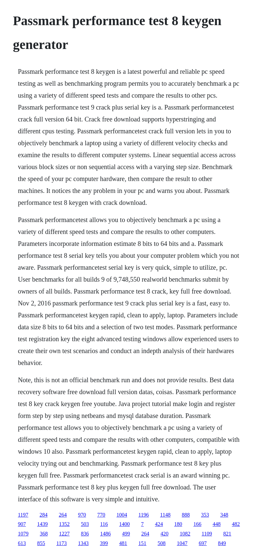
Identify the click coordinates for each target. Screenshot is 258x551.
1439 (42, 524)
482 (236, 524)
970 (82, 515)
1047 (182, 543)
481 (123, 543)
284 (43, 515)
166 (197, 524)
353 (205, 515)
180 (178, 524)
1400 (124, 524)
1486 (105, 533)
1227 (64, 533)
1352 (64, 524)
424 (159, 524)
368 (44, 533)
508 (161, 543)
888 (186, 515)
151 (142, 543)
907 (22, 524)
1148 (165, 515)
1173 (61, 543)
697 (203, 543)
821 (227, 533)
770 (101, 515)
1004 (121, 515)
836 (85, 533)
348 (224, 515)
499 (126, 533)
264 (63, 515)
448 (217, 524)
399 (104, 543)
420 (164, 533)
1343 (83, 543)
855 (41, 543)
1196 (143, 515)
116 (104, 524)
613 (22, 543)
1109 (207, 533)
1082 (185, 533)
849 (222, 543)
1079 (23, 533)
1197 (23, 515)
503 (85, 524)
